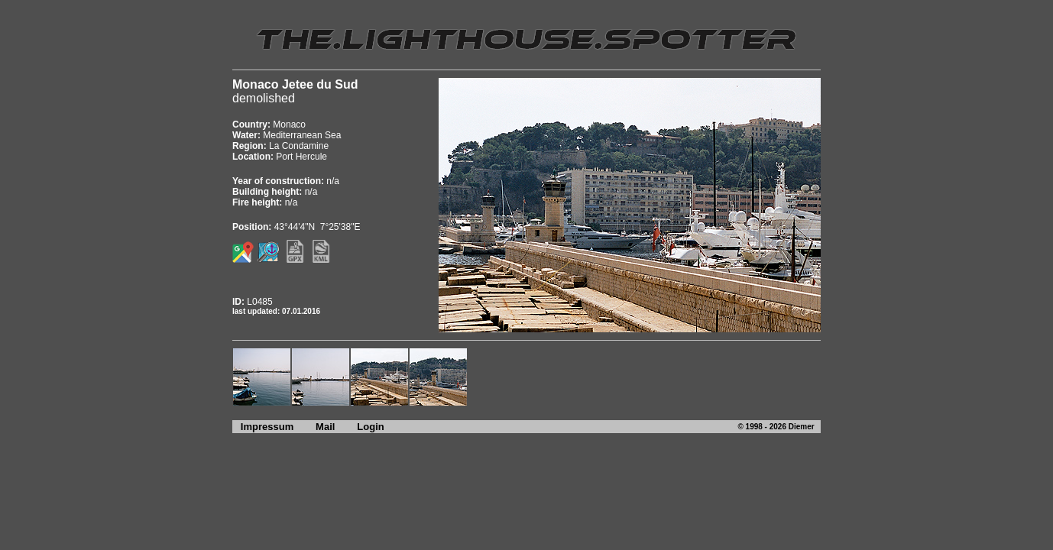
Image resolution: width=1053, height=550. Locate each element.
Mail (325, 426)
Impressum (262, 426)
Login (370, 426)
